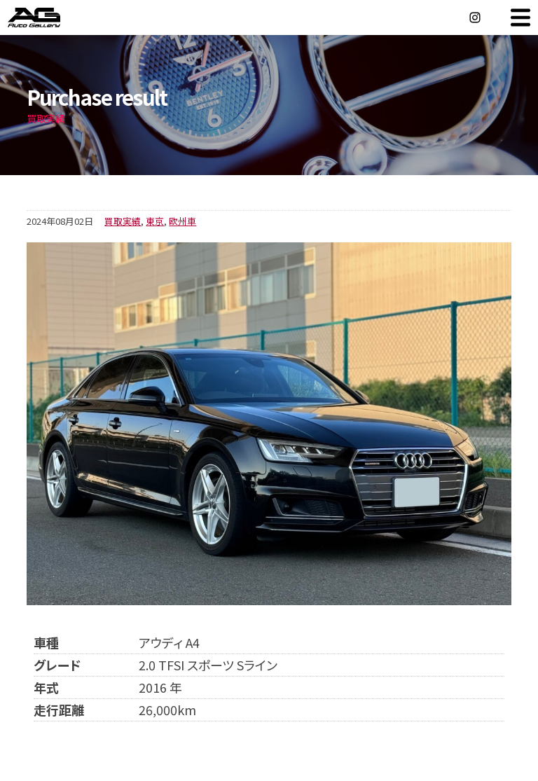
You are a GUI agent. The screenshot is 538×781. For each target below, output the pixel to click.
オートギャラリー (49, 17)
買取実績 (122, 221)
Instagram (475, 17)
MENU (520, 17)
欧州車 (182, 221)
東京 (155, 221)
